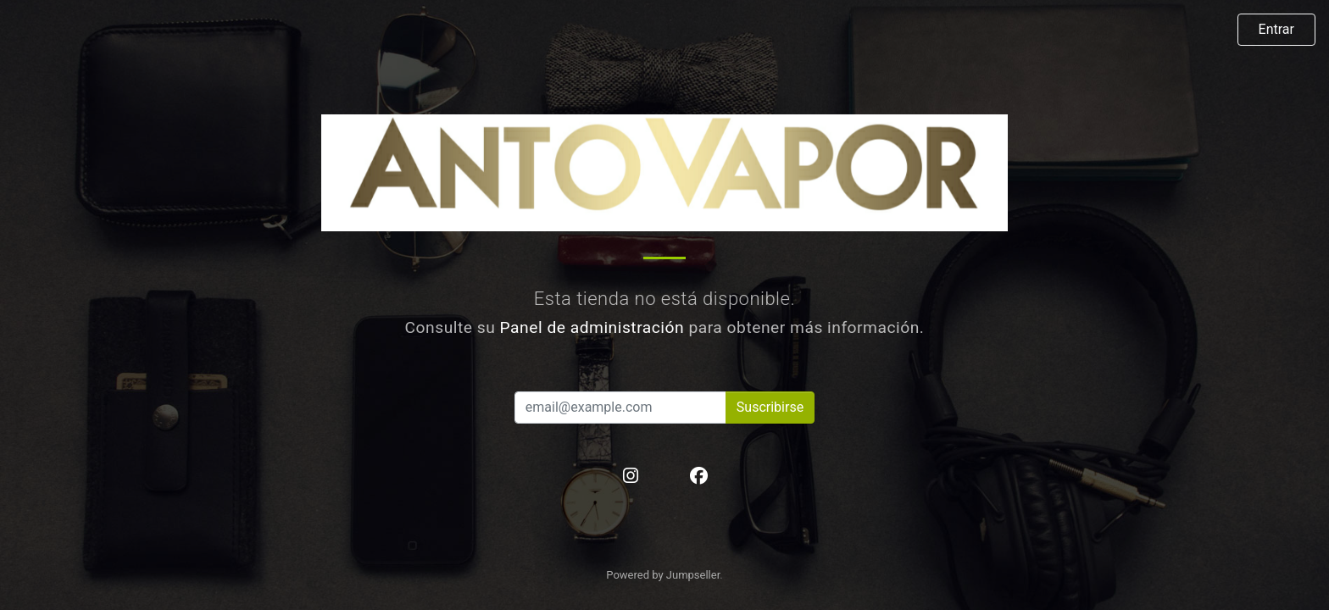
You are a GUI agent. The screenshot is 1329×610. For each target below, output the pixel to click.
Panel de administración (592, 327)
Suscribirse (770, 407)
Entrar (1276, 29)
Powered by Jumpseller (663, 574)
